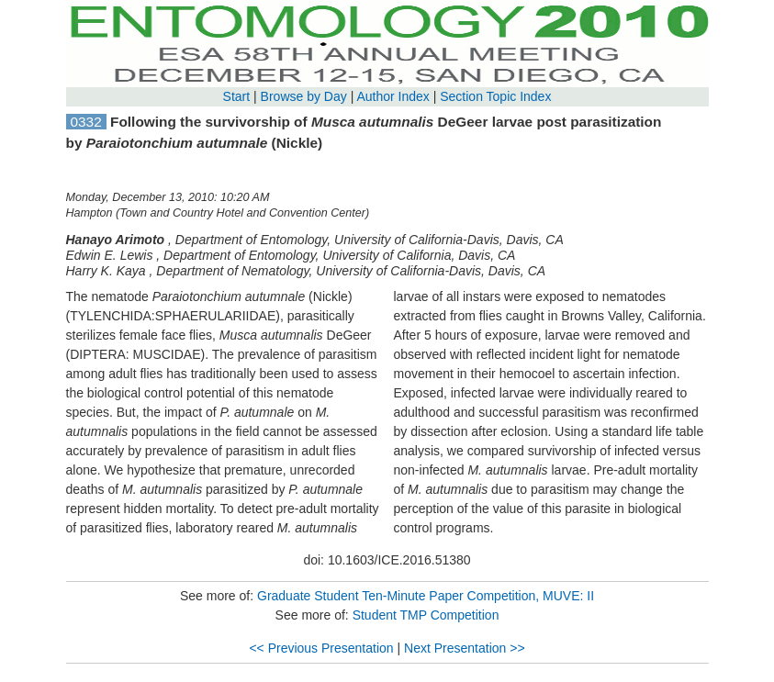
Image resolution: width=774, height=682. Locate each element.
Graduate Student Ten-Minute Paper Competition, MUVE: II (425, 595)
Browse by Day (304, 96)
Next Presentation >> (464, 648)
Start (237, 96)
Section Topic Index (495, 96)
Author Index (392, 96)
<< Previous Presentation (321, 648)
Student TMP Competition (426, 615)
